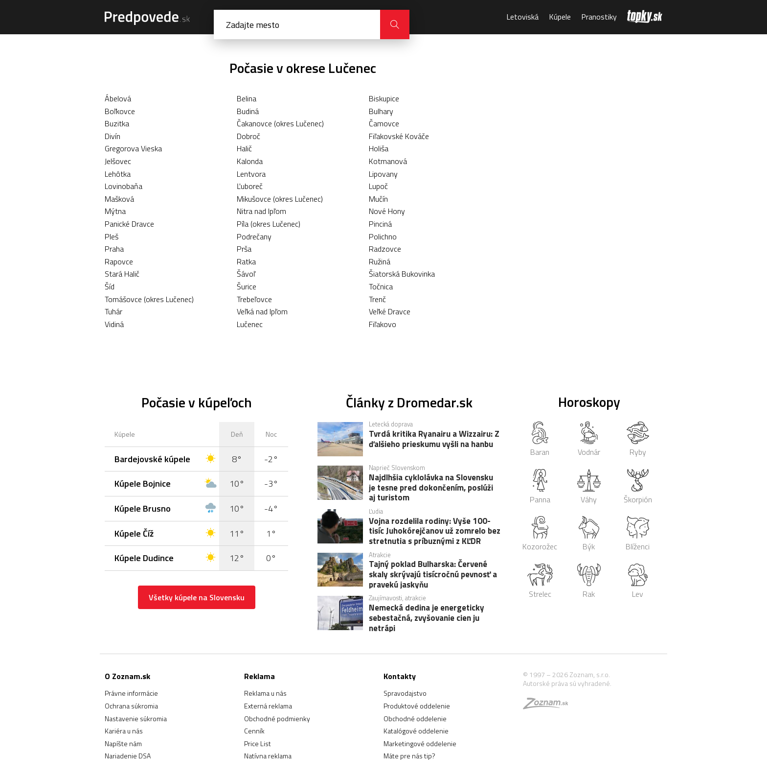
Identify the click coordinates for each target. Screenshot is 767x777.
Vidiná (114, 324)
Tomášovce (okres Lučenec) (149, 299)
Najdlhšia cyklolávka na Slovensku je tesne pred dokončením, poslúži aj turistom (431, 487)
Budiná (248, 111)
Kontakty (400, 676)
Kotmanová (388, 161)
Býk (589, 534)
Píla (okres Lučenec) (268, 224)
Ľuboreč (250, 186)
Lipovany (383, 174)
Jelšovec (118, 161)
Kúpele (560, 17)
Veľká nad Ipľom (262, 311)
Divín (112, 136)
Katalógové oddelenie (416, 731)
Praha (114, 249)
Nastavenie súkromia (136, 718)
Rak (589, 582)
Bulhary (381, 111)
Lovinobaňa (123, 186)
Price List (257, 743)
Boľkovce (120, 111)
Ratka (246, 261)
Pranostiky (599, 17)
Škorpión (638, 487)
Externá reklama (268, 706)
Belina (246, 98)
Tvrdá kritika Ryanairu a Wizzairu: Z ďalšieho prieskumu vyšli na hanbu (434, 439)
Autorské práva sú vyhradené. (567, 683)
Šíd (109, 286)
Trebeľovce (254, 299)
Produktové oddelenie (417, 706)
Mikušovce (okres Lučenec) (280, 199)
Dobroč (248, 136)
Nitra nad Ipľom (261, 211)
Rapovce (119, 261)
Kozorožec (539, 534)
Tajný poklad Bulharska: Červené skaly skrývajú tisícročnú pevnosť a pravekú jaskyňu (433, 574)
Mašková (119, 199)
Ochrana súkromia (131, 706)
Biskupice (384, 98)
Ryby (638, 440)
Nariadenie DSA (128, 756)
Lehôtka (118, 174)
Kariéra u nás (124, 731)
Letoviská (522, 17)
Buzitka (117, 123)
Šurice (246, 286)
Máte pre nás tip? (409, 756)
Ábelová (118, 98)
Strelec (539, 582)
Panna (540, 487)
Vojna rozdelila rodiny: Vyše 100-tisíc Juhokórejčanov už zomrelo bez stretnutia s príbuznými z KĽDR (434, 530)
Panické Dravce (129, 224)
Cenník (254, 731)
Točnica (381, 286)
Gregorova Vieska (133, 148)
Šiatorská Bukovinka (402, 274)
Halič (244, 148)
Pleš (111, 236)
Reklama (259, 676)
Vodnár (589, 440)
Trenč (377, 299)
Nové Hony (387, 211)
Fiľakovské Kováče (399, 136)
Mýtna (115, 211)
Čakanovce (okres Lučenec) (280, 123)
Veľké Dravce (389, 311)
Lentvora (251, 174)
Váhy (589, 487)
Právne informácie (131, 693)
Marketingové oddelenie (420, 743)
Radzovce (385, 249)
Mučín (378, 199)
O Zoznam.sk (127, 676)
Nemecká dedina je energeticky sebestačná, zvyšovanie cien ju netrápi (426, 617)
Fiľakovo (382, 324)
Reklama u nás (265, 693)
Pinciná (380, 224)
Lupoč (378, 186)
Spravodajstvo (405, 693)
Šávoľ (246, 274)
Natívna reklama (268, 756)
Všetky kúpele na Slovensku (197, 597)
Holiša (378, 148)
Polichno (383, 236)
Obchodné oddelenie (415, 718)
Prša (244, 249)
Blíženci (638, 534)
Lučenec (250, 324)
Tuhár (113, 311)
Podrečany (254, 236)
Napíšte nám (123, 743)
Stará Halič (122, 274)
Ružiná (379, 261)
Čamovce (384, 123)
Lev (638, 582)
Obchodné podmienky (277, 718)
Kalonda (250, 161)
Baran (539, 440)
